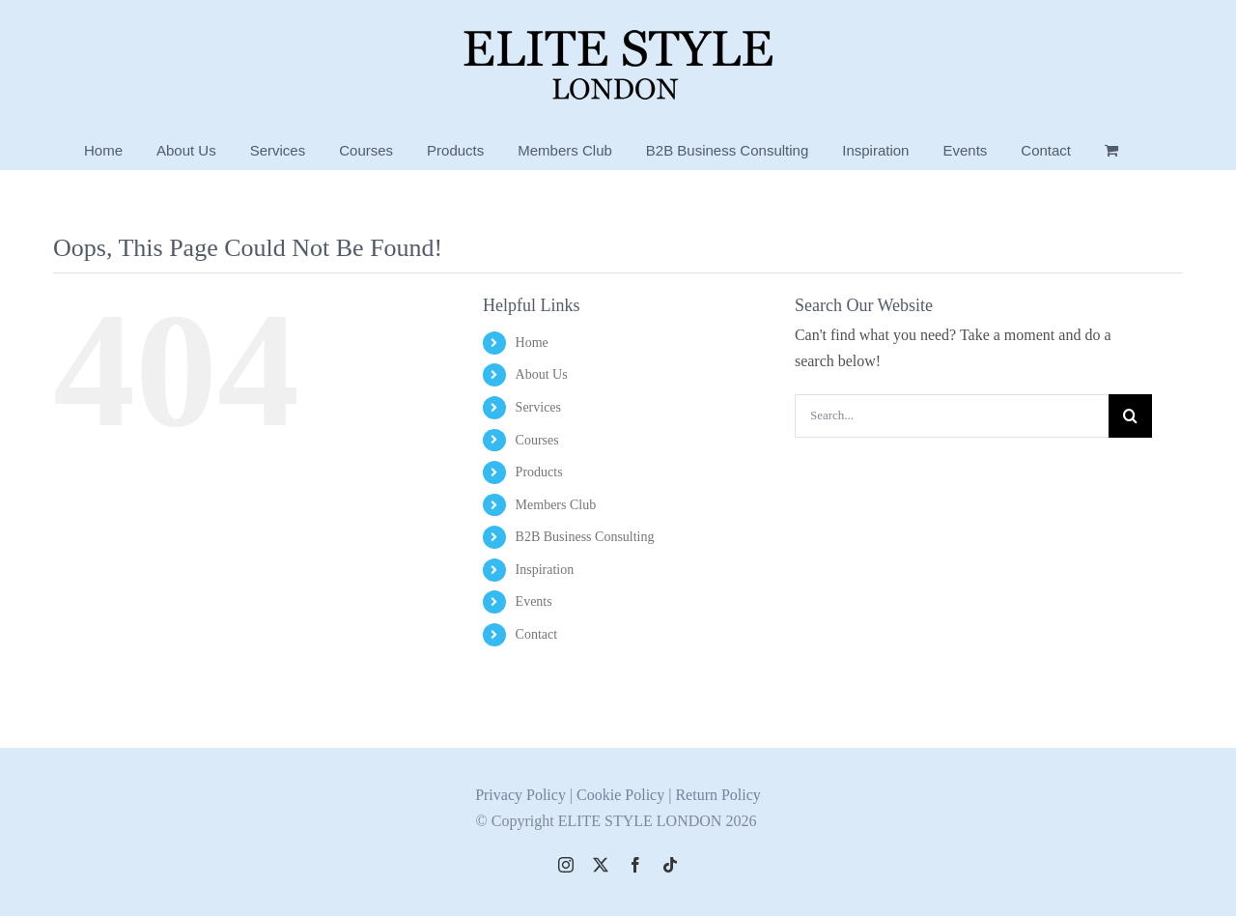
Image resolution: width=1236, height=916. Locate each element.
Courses (537, 440)
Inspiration (545, 569)
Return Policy (717, 794)
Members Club (556, 505)
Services (538, 407)
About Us (542, 374)
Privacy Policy (520, 794)
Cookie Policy (622, 794)
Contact (537, 634)
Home (532, 342)
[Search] (1130, 416)
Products (539, 472)
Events (534, 601)
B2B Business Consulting (585, 537)
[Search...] (952, 416)
